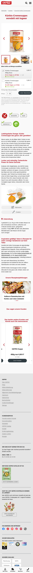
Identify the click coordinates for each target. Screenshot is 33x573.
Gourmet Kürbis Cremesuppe (22, 10)
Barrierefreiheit (6, 401)
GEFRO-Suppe (17, 350)
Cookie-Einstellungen (8, 403)
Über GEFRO (6, 383)
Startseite (4, 10)
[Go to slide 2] (16, 301)
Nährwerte (16, 207)
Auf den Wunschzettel (9, 90)
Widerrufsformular (7, 391)
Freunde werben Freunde (9, 419)
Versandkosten (16, 97)
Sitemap (4, 406)
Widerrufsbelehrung (7, 388)
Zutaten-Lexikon (6, 435)
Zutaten (16, 212)
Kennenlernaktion (7, 422)
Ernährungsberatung (7, 432)
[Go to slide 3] (17, 301)
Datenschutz (5, 398)
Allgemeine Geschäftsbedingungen (11, 393)
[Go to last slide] (4, 38)
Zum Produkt (17, 361)
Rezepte (4, 437)
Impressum (5, 396)
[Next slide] (28, 38)
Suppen (10, 10)
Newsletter (5, 424)
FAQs (3, 385)
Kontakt (4, 429)
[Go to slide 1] (15, 301)
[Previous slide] (4, 292)
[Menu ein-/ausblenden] (30, 3)
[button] (5, 59)
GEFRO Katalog (6, 427)
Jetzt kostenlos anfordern (9, 515)
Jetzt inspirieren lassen (10, 482)
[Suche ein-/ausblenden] (26, 3)
